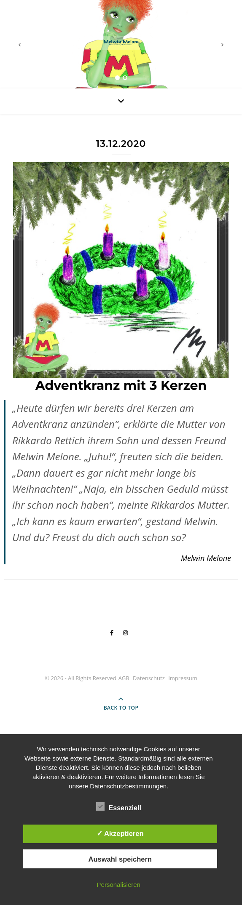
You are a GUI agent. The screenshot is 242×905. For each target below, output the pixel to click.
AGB (123, 678)
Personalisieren (118, 884)
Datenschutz (149, 678)
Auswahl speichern (120, 859)
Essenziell (118, 806)
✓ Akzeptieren (120, 833)
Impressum (182, 678)
